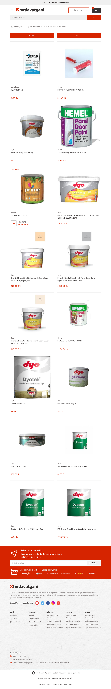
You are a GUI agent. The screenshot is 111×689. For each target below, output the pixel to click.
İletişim (31, 618)
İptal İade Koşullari (54, 627)
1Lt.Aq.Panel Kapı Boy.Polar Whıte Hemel (73, 153)
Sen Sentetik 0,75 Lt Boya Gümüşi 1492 (73, 468)
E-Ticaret (50, 687)
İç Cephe (62, 27)
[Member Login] (71, 10)
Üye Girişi (13, 621)
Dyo (12, 150)
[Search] (55, 17)
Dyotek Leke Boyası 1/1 (19, 405)
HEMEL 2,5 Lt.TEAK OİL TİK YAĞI (70, 342)
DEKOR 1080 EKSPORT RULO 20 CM (71, 90)
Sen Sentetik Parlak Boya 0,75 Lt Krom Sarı (28, 531)
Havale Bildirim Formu (37, 625)
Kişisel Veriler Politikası (55, 630)
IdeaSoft (42, 687)
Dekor (60, 87)
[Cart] (96, 10)
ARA (93, 17)
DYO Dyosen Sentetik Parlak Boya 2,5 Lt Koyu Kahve (78, 531)
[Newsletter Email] (55, 565)
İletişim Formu (34, 621)
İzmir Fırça (15, 87)
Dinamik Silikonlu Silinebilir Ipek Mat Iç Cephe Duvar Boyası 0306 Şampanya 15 (31, 280)
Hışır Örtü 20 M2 (17, 90)
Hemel (60, 150)
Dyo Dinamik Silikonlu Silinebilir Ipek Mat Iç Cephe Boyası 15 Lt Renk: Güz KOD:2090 (77, 217)
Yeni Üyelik (13, 618)
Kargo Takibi (33, 628)
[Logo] (30, 10)
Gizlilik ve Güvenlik (54, 624)
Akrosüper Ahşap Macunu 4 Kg (22, 153)
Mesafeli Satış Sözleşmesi (52, 619)
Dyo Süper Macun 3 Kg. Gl (67, 405)
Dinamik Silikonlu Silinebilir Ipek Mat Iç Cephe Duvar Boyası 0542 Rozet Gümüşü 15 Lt (78, 280)
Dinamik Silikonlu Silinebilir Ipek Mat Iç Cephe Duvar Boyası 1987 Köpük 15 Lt (31, 343)
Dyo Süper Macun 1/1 (19, 468)
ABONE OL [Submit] (94, 566)
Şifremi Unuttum (16, 625)
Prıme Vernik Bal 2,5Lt (19, 216)
